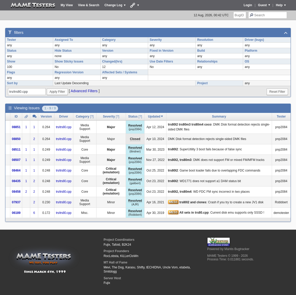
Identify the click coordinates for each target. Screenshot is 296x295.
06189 (16, 213)
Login (248, 5)
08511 (16, 149)
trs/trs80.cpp (63, 127)
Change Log (113, 5)
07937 (16, 202)
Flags (11, 72)
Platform (251, 50)
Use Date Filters (161, 61)
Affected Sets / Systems (119, 72)
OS (247, 61)
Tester (11, 40)
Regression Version (69, 72)
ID (16, 116)
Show (11, 61)
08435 (16, 181)
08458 (16, 191)
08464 (16, 170)
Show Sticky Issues (69, 61)
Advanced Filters (84, 91)
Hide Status (63, 50)
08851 (16, 127)
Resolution (205, 40)
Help (279, 5)
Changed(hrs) (112, 61)
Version (107, 50)
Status (12, 50)
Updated (154, 116)
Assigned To (64, 40)
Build (201, 50)
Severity (156, 40)
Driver (63, 116)
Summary (219, 116)
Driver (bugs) (254, 40)
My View (67, 5)
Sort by (12, 83)
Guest (262, 5)
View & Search (88, 5)
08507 (16, 160)
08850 (16, 139)
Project (202, 83)
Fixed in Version (161, 50)
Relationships (207, 61)
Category (109, 40)
